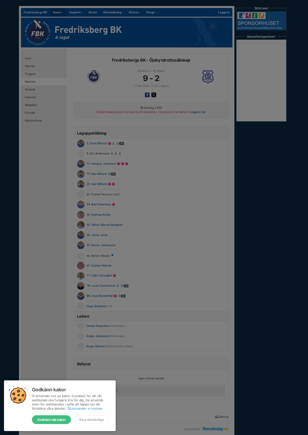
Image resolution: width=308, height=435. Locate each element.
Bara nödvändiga (91, 420)
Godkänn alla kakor (51, 420)
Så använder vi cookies (85, 408)
